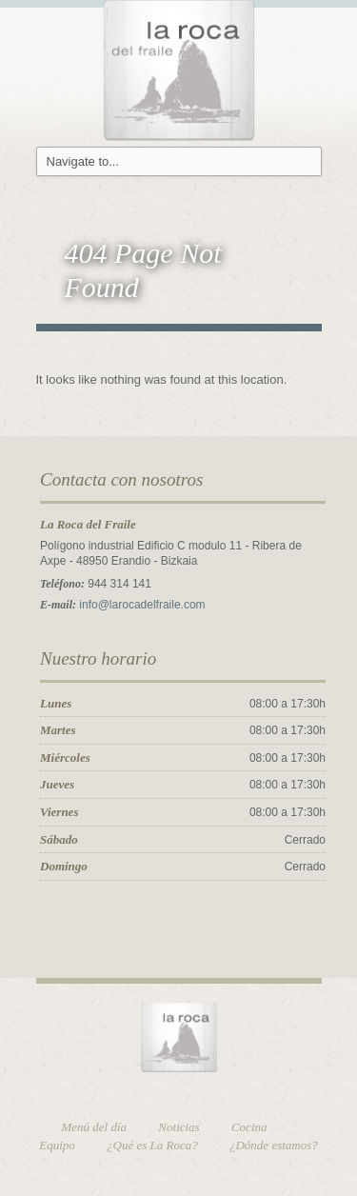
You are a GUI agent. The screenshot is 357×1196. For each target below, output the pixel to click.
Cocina (249, 1127)
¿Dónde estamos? (273, 1145)
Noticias (178, 1127)
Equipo (57, 1145)
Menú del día (95, 1127)
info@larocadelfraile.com (142, 604)
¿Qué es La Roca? (152, 1145)
